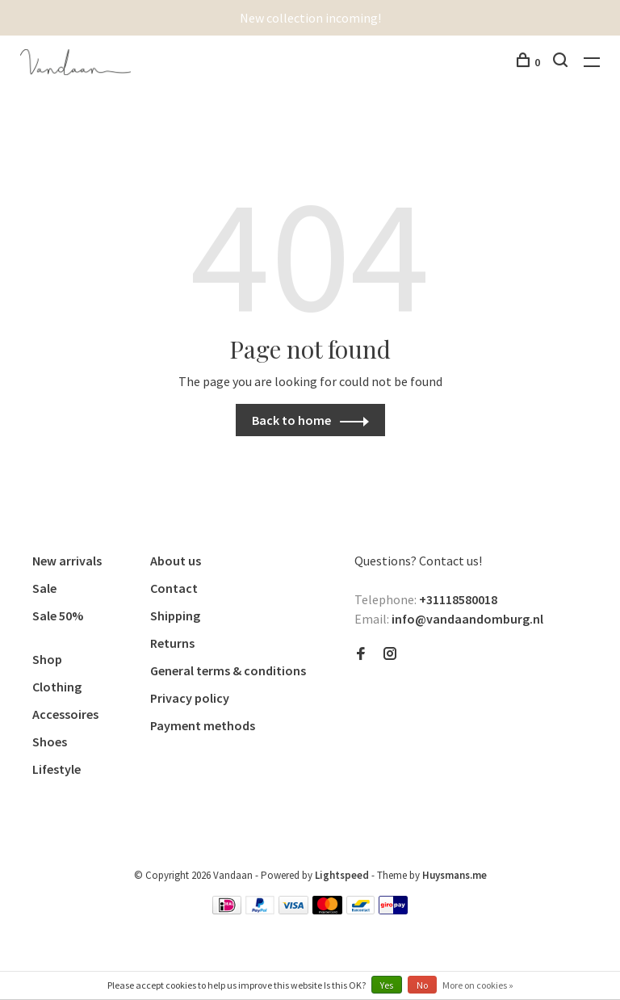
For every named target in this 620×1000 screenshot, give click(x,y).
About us (175, 561)
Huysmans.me (454, 875)
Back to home (291, 420)
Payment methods (202, 725)
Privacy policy (189, 698)
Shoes (49, 741)
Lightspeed (342, 875)
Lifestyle (56, 769)
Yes (386, 985)
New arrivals (67, 561)
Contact (174, 588)
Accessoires (65, 714)
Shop (47, 659)
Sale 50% (57, 615)
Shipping (175, 615)
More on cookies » (477, 985)
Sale (44, 588)
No (422, 985)
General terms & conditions (228, 670)
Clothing (57, 687)
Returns (172, 643)
